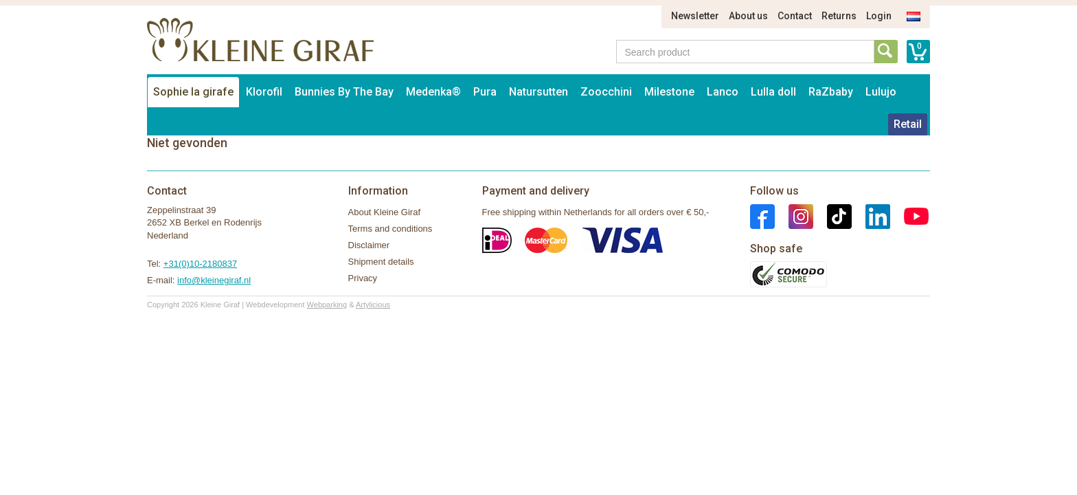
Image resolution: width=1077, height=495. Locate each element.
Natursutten (538, 91)
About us (748, 15)
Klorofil (264, 91)
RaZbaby (830, 91)
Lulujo (880, 91)
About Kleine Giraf (384, 212)
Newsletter (695, 15)
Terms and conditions (390, 228)
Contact (795, 15)
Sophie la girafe (193, 91)
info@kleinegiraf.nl (214, 280)
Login (879, 15)
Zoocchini (606, 91)
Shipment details (381, 261)
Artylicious (373, 304)
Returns (839, 15)
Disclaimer (369, 245)
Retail (908, 124)
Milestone (669, 91)
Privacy (363, 278)
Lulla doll (773, 91)
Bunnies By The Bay (344, 91)
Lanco (722, 91)
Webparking (327, 304)
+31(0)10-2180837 (200, 263)
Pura (485, 91)
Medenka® (433, 91)
